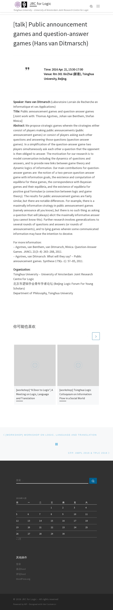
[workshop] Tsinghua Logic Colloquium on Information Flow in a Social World (75, 394)
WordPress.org (23, 579)
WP (25, 604)
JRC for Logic (29, 599)
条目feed (21, 569)
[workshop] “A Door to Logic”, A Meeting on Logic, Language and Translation (34, 394)
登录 (18, 564)
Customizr (51, 604)
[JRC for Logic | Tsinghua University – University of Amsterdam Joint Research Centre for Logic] (21, 4)
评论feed (21, 574)
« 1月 (18, 539)
